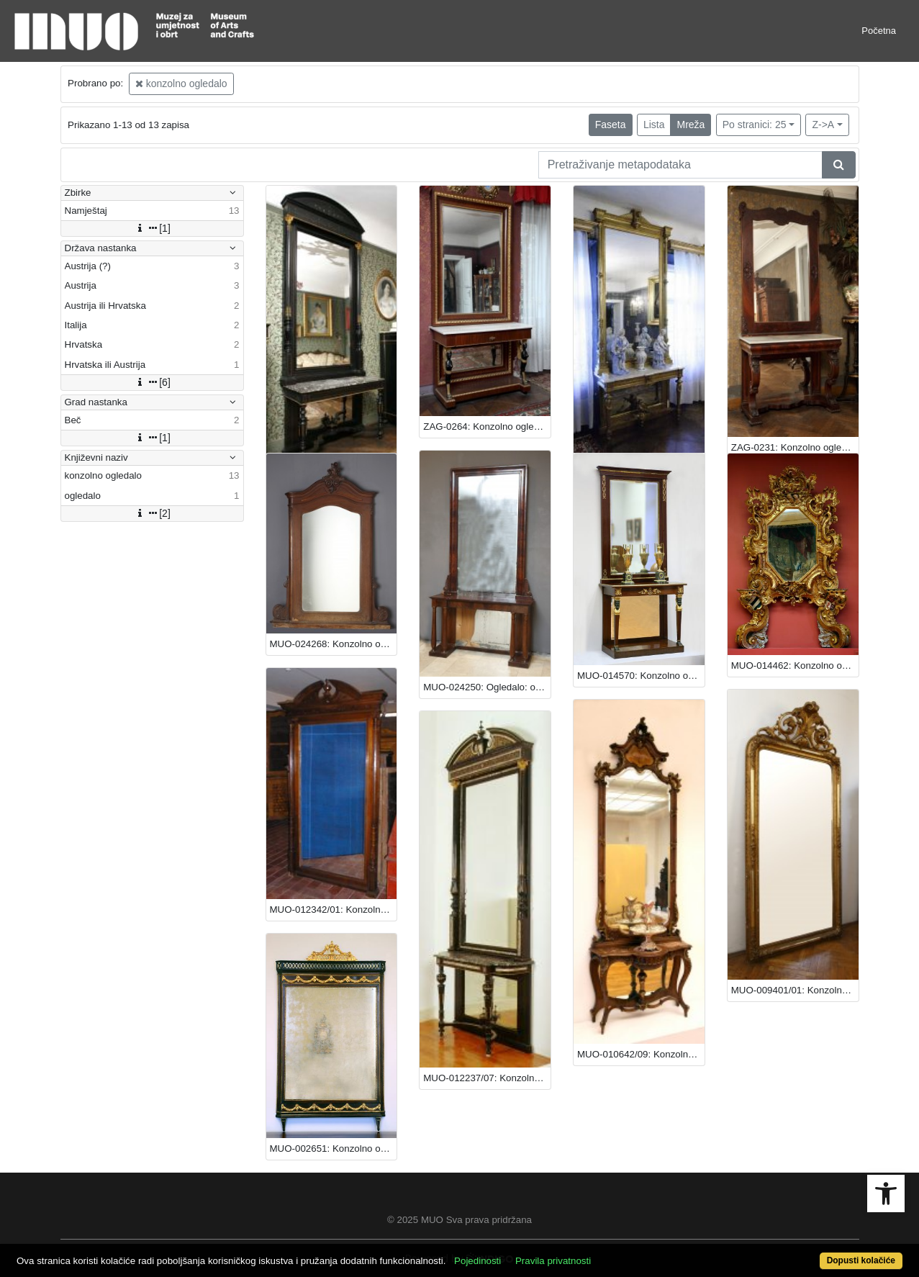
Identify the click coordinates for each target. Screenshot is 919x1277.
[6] (152, 382)
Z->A (823, 124)
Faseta (610, 124)
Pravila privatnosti (553, 1260)
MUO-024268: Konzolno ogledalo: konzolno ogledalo (333, 643)
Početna (878, 30)
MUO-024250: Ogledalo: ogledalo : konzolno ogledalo (487, 687)
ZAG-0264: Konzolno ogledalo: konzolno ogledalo (487, 426)
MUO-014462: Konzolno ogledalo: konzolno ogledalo (795, 665)
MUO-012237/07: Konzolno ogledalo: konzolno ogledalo (487, 1078)
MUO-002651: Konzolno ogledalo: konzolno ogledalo (333, 1148)
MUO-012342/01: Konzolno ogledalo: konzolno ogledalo (333, 909)
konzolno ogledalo (181, 83)
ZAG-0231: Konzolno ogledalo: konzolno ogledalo (795, 447)
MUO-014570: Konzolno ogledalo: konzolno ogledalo (641, 675)
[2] (152, 513)
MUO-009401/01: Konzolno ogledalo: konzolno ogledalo (795, 990)
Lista (654, 124)
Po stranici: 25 (755, 124)
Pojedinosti (477, 1260)
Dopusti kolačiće (861, 1260)
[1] (152, 228)
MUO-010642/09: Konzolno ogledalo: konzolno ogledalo (641, 1054)
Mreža (690, 124)
